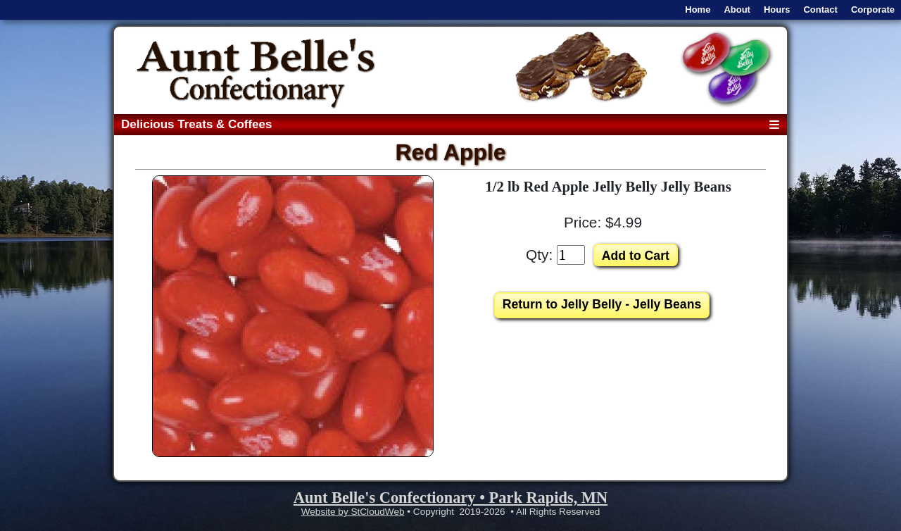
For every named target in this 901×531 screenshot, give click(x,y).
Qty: (539, 254)
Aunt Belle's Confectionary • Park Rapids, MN (450, 497)
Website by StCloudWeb (353, 511)
